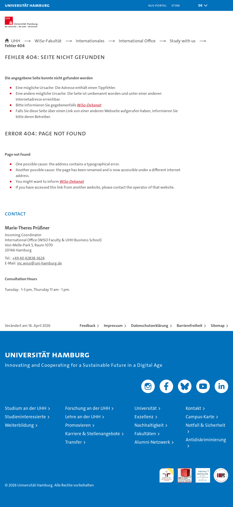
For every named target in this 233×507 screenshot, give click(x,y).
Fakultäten (145, 434)
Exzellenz (144, 417)
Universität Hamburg (27, 5)
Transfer (73, 442)
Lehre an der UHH (82, 417)
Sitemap (218, 325)
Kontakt (193, 408)
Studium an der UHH (25, 408)
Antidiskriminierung (206, 440)
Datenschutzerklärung (149, 325)
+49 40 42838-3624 (28, 258)
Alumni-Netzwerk (152, 442)
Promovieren (78, 425)
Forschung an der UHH (87, 408)
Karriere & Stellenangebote (92, 434)
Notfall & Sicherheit (205, 425)
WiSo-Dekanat (89, 105)
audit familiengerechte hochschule (166, 475)
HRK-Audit (200, 473)
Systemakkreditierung (221, 470)
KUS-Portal (157, 5)
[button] (202, 5)
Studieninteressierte (25, 417)
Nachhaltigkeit (149, 425)
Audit (182, 470)
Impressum (113, 325)
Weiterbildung (19, 425)
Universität (145, 408)
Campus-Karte (200, 417)
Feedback (87, 325)
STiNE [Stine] (175, 5)
